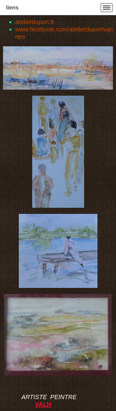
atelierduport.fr (34, 22)
